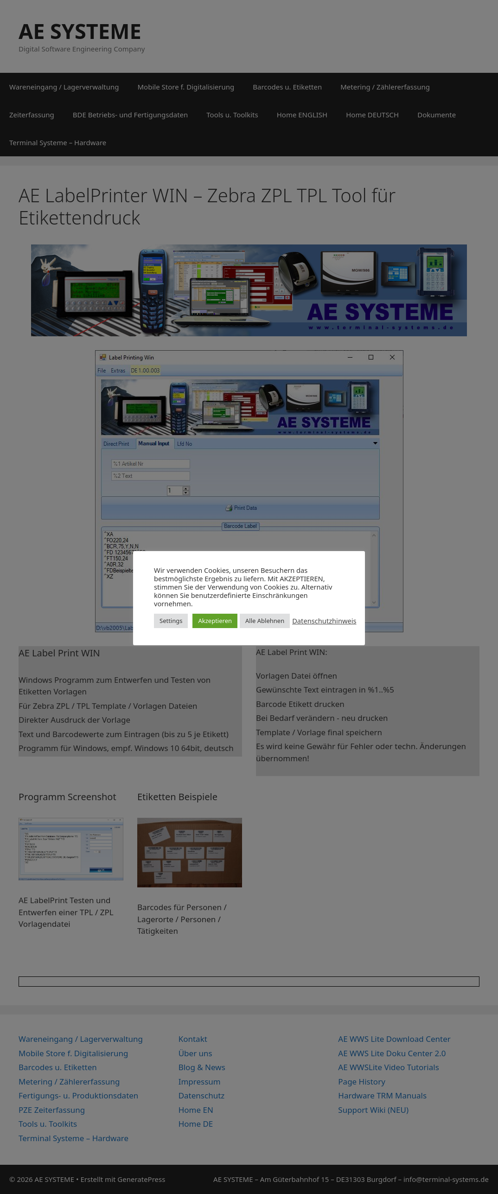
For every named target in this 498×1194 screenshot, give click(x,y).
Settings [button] (171, 620)
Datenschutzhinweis (324, 620)
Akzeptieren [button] (215, 620)
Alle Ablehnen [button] (264, 620)
